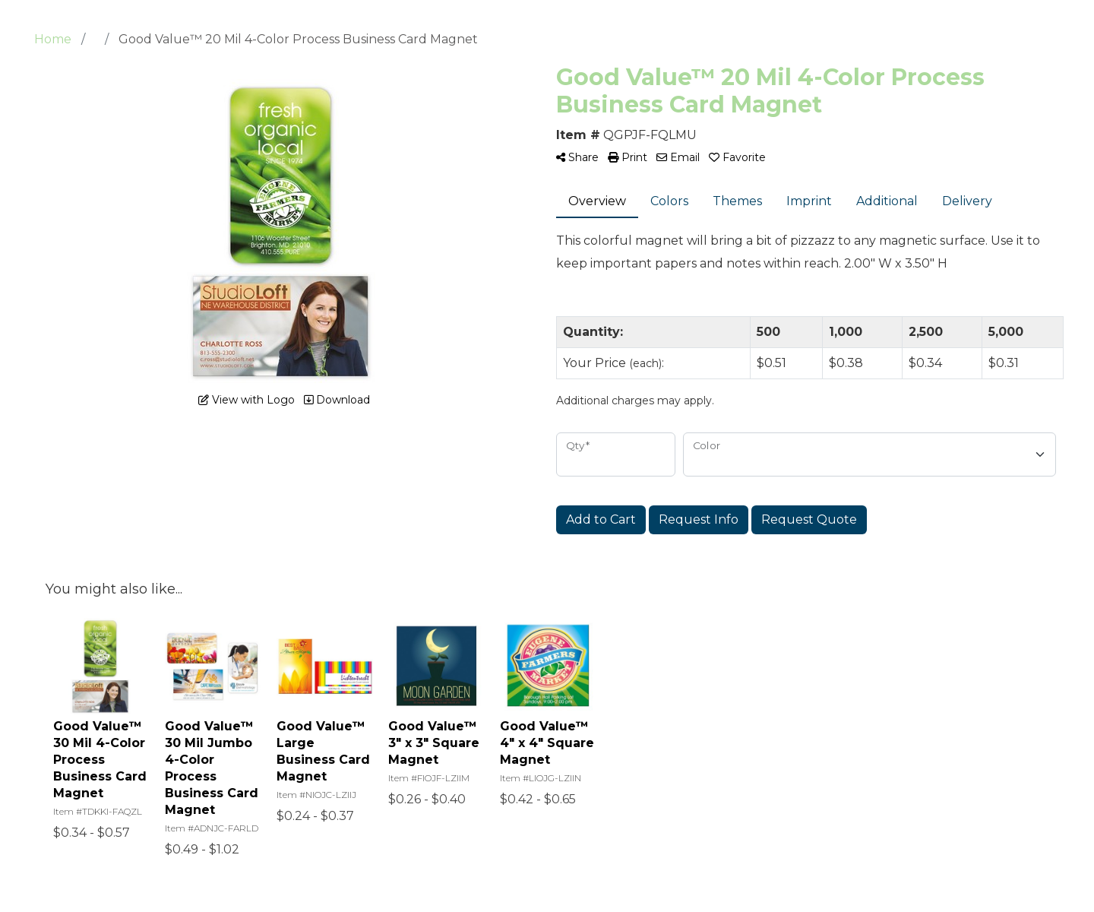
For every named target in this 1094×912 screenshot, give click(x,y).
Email (678, 157)
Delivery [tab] (967, 201)
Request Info (698, 519)
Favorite (737, 157)
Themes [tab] (737, 201)
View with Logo (246, 400)
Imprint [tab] (809, 201)
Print (627, 157)
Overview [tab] (597, 201)
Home (52, 39)
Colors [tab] (669, 201)
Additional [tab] (887, 201)
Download (337, 400)
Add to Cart (601, 519)
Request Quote (809, 519)
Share (577, 157)
